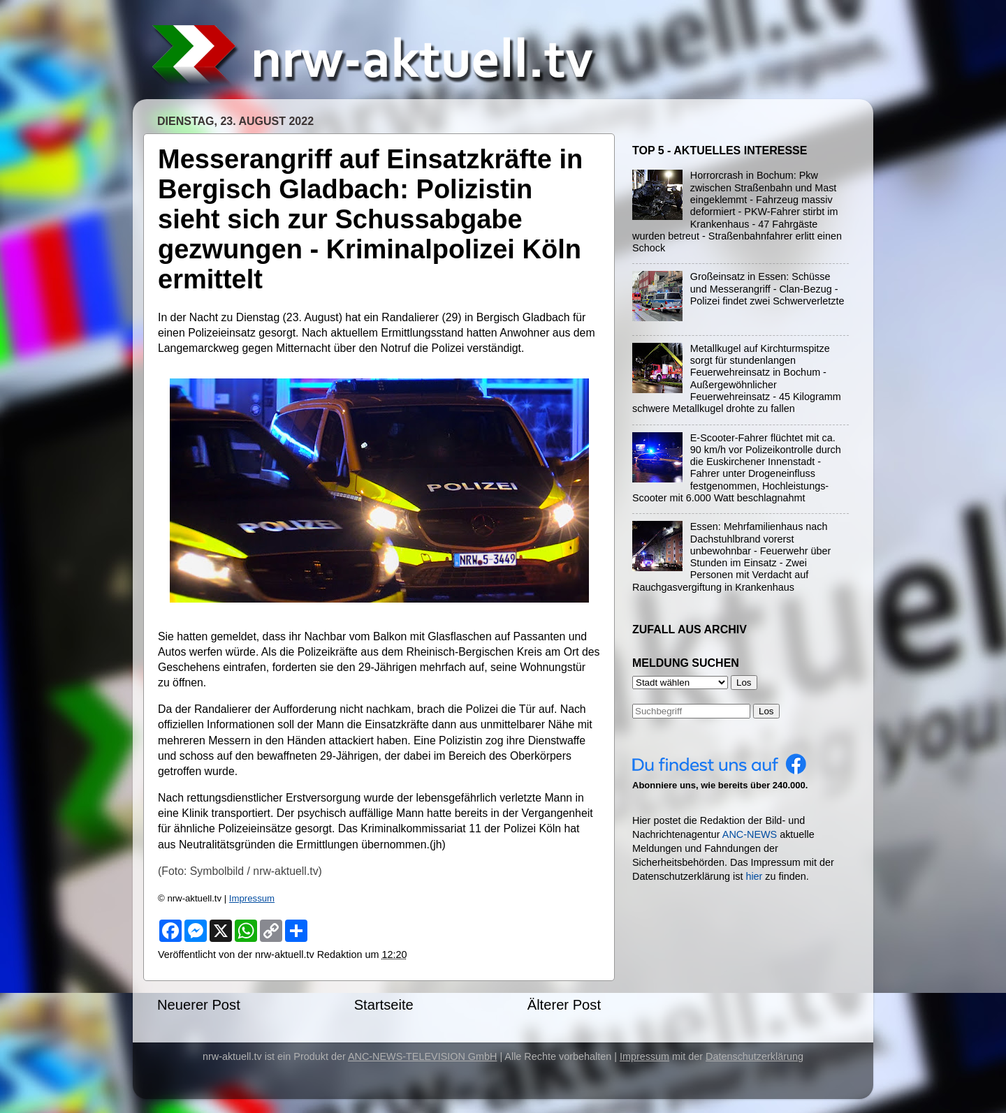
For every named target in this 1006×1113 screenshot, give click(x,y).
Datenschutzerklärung (754, 1056)
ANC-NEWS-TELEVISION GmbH (422, 1056)
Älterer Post (564, 1004)
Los (766, 711)
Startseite (384, 1004)
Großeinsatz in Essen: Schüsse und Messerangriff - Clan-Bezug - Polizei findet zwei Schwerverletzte (767, 289)
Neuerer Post (198, 1004)
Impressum (252, 898)
